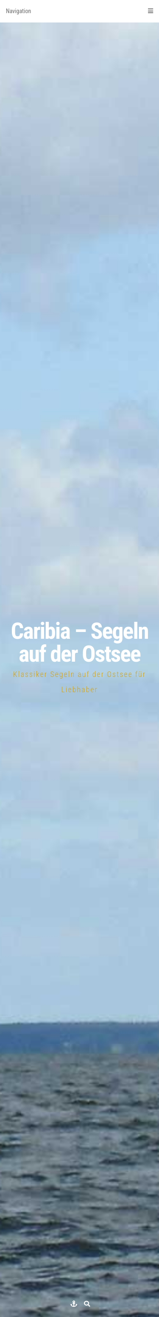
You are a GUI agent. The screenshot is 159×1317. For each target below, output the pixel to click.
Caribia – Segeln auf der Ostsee (79, 642)
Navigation (79, 11)
